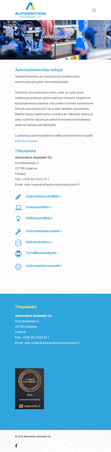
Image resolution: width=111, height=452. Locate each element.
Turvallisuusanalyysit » (42, 253)
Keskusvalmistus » (39, 242)
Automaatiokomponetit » (44, 266)
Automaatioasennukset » (44, 231)
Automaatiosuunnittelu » (43, 196)
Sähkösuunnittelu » (39, 218)
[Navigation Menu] (94, 10)
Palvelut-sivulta (26, 141)
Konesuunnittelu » (38, 207)
